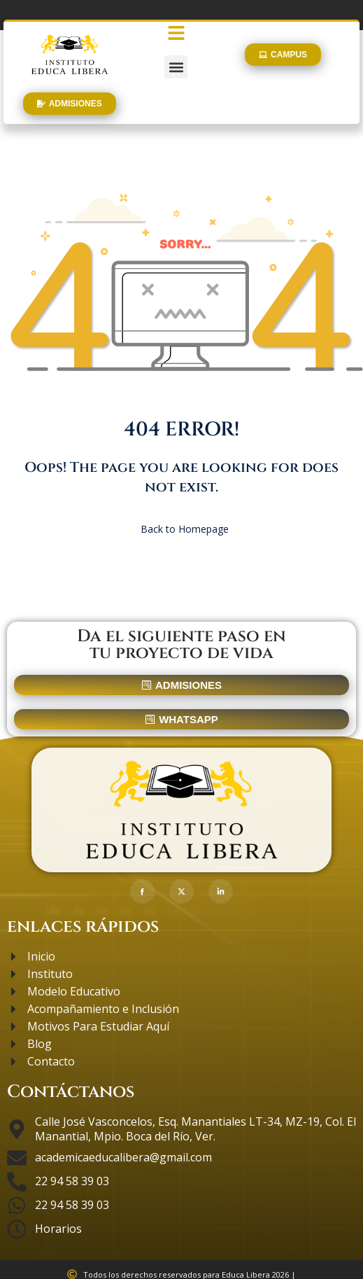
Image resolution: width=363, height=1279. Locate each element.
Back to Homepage (182, 529)
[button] (175, 66)
